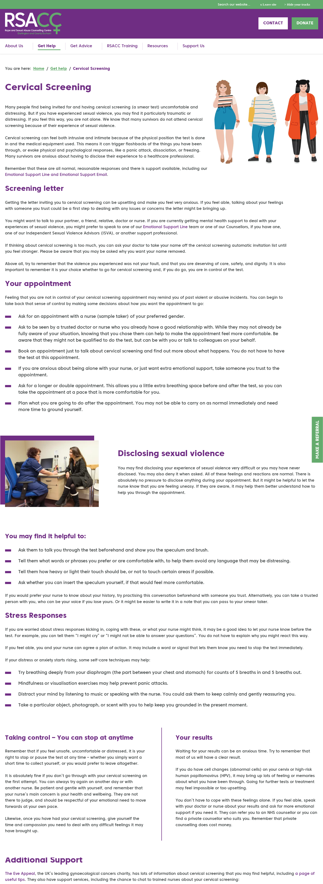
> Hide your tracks (297, 4)
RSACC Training (122, 46)
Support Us (193, 46)
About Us (14, 46)
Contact (273, 23)
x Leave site (268, 4)
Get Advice (81, 46)
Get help (58, 69)
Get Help (47, 46)
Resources (157, 46)
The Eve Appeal (20, 874)
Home (38, 69)
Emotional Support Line (165, 227)
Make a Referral (318, 440)
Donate (305, 23)
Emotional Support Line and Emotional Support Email (56, 175)
